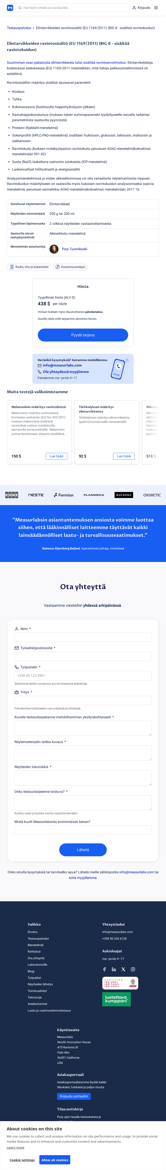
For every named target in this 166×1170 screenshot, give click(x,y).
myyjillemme (87, 878)
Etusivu (33, 932)
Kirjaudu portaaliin (74, 1096)
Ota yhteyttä (36, 958)
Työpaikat (34, 977)
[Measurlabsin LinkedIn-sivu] (114, 969)
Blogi (31, 971)
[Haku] (72, 7)
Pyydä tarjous (83, 335)
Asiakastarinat (37, 1004)
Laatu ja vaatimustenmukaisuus (49, 1010)
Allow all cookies (55, 1161)
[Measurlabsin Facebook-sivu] (104, 969)
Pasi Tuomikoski (74, 249)
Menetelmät (36, 945)
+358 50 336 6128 (114, 938)
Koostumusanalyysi (70, 267)
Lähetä (83, 849)
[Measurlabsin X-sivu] (123, 969)
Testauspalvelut (19, 28)
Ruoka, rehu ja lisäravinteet (28, 267)
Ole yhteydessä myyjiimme (66, 371)
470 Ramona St (67, 1047)
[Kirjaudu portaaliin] (141, 8)
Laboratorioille (37, 964)
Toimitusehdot (37, 991)
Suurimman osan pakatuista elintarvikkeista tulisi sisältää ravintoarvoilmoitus (66, 63)
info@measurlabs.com (62, 365)
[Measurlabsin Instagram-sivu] (133, 969)
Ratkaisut (34, 951)
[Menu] (156, 8)
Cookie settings (22, 1161)
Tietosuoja (35, 997)
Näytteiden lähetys (40, 984)
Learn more (15, 1149)
